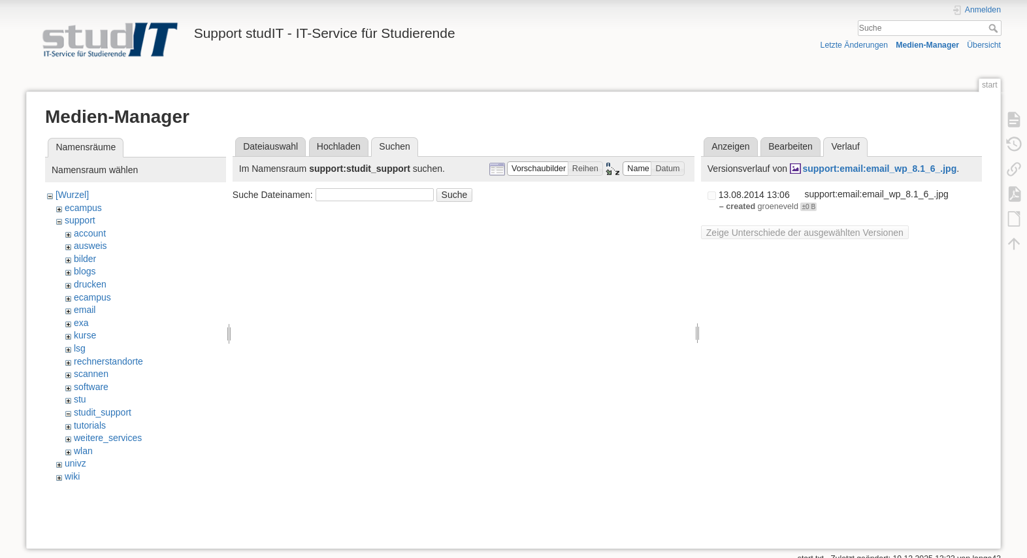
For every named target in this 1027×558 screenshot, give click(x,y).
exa (81, 323)
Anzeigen (730, 146)
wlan (83, 451)
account (90, 233)
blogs (84, 271)
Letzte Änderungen (854, 45)
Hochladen (339, 146)
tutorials (90, 425)
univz (75, 463)
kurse (85, 335)
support (80, 220)
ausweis (90, 245)
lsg (80, 348)
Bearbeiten (790, 146)
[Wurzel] (72, 194)
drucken (90, 284)
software (91, 387)
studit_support (102, 412)
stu (80, 399)
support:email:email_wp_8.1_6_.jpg (879, 168)
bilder (85, 259)
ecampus (83, 208)
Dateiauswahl (270, 146)
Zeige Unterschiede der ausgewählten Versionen (805, 232)
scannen (91, 374)
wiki (72, 476)
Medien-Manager (927, 45)
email (84, 309)
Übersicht (984, 45)
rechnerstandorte (108, 361)
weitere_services (108, 438)
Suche (994, 28)
